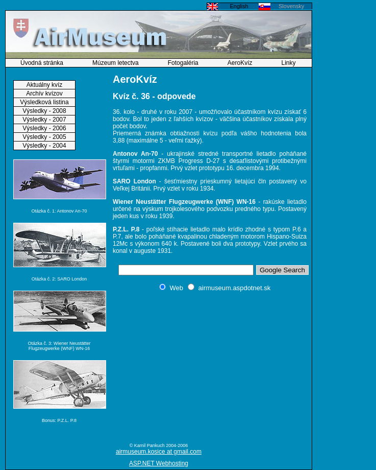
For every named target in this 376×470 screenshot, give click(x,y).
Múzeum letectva (115, 62)
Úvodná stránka (41, 62)
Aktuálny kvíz (45, 84)
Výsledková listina (44, 102)
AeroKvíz (240, 62)
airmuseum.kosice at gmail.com (159, 451)
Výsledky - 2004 (44, 145)
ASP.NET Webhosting (158, 463)
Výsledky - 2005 (44, 136)
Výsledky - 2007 (44, 119)
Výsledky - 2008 (44, 110)
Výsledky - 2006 (44, 128)
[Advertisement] (209, 366)
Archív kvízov (44, 93)
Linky (289, 62)
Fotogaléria (183, 62)
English (239, 6)
